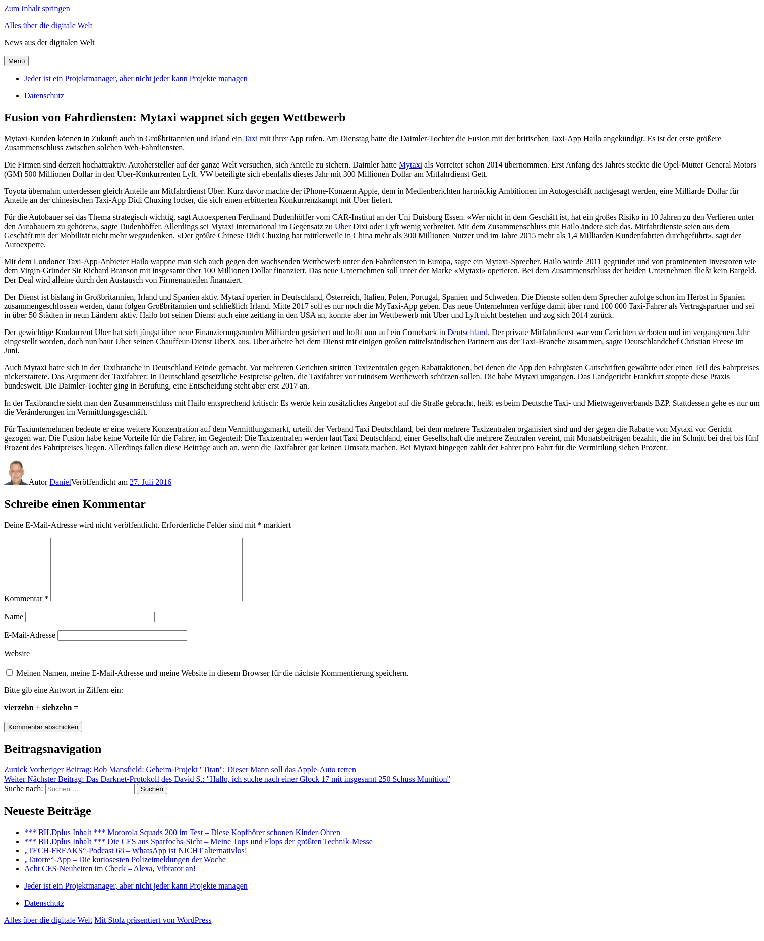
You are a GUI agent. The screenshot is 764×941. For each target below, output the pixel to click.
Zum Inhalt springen (37, 8)
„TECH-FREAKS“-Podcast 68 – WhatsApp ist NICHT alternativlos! (135, 862)
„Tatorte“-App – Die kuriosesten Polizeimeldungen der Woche (125, 871)
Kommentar (26, 610)
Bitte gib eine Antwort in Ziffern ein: (63, 702)
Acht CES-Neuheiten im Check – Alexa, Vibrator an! (110, 880)
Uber (343, 226)
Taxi (251, 138)
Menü (16, 61)
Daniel (60, 482)
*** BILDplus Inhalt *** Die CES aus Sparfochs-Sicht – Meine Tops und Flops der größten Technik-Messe (198, 853)
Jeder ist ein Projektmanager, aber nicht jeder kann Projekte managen (136, 78)
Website (17, 665)
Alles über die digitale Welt (48, 25)
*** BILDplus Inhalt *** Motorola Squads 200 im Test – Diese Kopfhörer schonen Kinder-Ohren (182, 844)
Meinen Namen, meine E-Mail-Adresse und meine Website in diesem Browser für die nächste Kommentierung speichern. (212, 685)
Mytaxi (410, 164)
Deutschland (467, 332)
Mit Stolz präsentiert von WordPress (152, 932)
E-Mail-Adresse (29, 647)
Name (13, 628)
